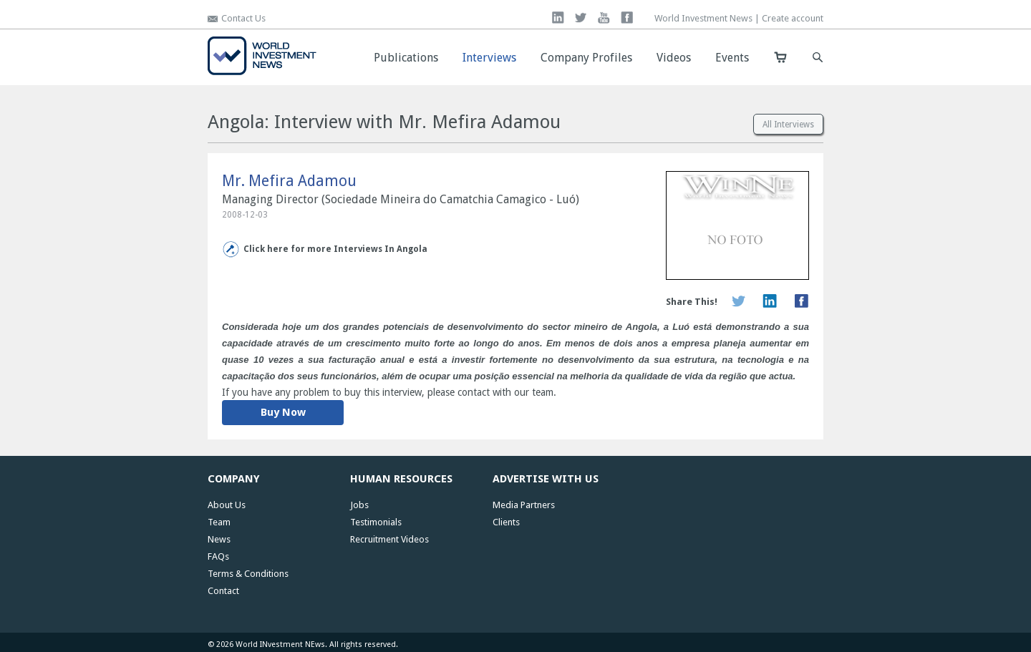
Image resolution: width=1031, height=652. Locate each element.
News (219, 539)
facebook (627, 17)
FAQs (218, 556)
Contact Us (243, 18)
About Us (227, 505)
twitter (581, 17)
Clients (506, 522)
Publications (406, 57)
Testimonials (376, 522)
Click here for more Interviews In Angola (335, 249)
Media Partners (524, 505)
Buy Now (283, 412)
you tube (604, 17)
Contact (223, 590)
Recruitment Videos (389, 539)
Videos (674, 57)
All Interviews (788, 125)
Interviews (489, 57)
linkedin (558, 17)
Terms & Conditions (248, 573)
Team (219, 522)
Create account (792, 18)
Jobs (359, 505)
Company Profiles (586, 57)
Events (732, 57)
